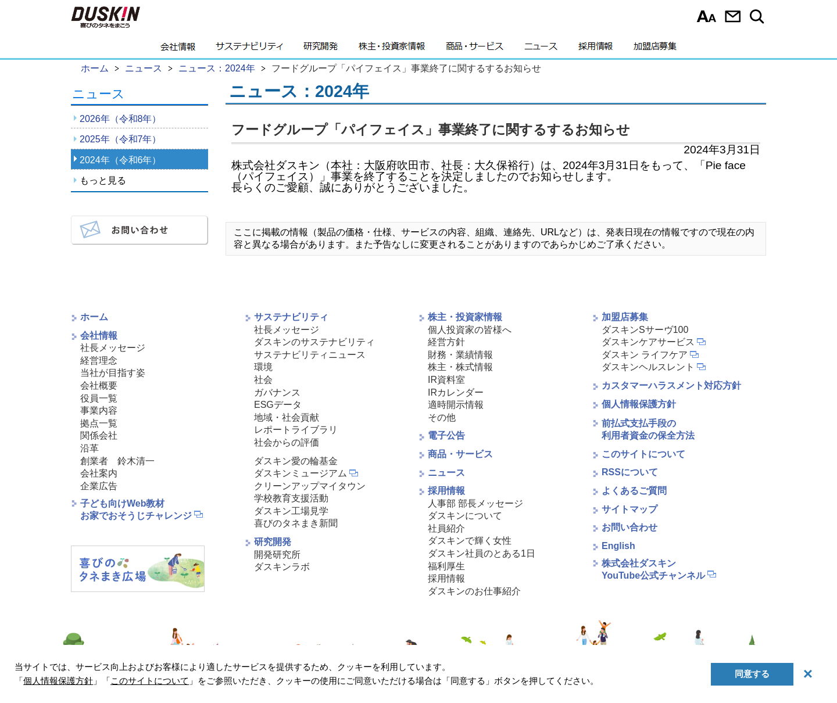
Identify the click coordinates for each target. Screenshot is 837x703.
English (618, 546)
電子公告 (446, 435)
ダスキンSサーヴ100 (645, 330)
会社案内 (98, 473)
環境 (263, 367)
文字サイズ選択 (706, 16)
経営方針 (446, 342)
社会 (263, 380)
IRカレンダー (456, 392)
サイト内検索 (759, 16)
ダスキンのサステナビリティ (314, 342)
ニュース (541, 49)
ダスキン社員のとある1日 (481, 553)
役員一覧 (98, 398)
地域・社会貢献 (286, 417)
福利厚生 (446, 566)
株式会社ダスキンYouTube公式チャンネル (653, 569)
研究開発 (320, 49)
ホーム (94, 317)
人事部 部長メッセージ (475, 503)
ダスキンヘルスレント (648, 367)
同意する (752, 674)
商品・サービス (475, 49)
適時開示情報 (456, 405)
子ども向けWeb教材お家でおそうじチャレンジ (136, 509)
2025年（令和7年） (121, 139)
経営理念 (98, 360)
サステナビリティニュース (310, 355)
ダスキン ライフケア (645, 355)
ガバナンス (277, 392)
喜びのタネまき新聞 (296, 523)
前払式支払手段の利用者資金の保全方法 (648, 429)
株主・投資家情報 (391, 49)
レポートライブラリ (296, 430)
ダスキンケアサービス (648, 342)
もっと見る (103, 180)
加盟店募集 (655, 49)
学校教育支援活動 (291, 498)
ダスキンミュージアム (300, 473)
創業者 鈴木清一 (117, 461)
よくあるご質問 (634, 491)
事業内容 (98, 410)
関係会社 (98, 435)
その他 (442, 417)
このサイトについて (643, 454)
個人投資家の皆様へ (470, 330)
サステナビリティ (249, 49)
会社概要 (98, 385)
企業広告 (98, 486)
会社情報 (178, 49)
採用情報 (595, 49)
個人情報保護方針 (639, 404)
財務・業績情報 (460, 355)
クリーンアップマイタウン (310, 486)
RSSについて (630, 472)
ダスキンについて (465, 516)
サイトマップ (629, 509)
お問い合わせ (732, 16)
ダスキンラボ (282, 567)
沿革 (89, 448)
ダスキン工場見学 (291, 511)
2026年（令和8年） (121, 119)
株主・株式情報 (460, 367)
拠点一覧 (98, 423)
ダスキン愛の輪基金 (296, 461)
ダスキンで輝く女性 (470, 541)
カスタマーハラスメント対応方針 (671, 385)
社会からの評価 (286, 442)
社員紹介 (446, 528)
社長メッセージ (112, 348)
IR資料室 (446, 380)
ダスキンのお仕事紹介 (474, 591)
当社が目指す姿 (112, 373)
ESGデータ (278, 405)
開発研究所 (277, 554)
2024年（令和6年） (121, 160)
